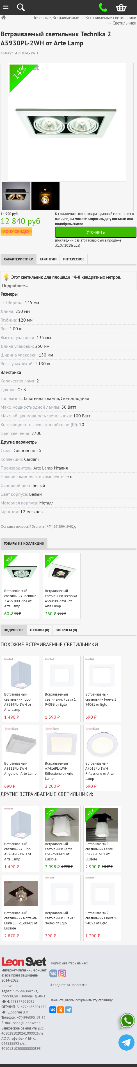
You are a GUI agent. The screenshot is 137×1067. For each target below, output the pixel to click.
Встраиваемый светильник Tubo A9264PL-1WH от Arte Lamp (17, 702)
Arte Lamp (43, 468)
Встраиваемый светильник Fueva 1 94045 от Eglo (60, 918)
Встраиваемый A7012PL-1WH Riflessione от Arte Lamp (99, 771)
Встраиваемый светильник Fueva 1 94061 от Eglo (100, 699)
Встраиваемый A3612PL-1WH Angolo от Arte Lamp (20, 768)
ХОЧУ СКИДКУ (16, 231)
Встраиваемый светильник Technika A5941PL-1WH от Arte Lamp (61, 598)
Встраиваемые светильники (110, 18)
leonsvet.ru (10, 986)
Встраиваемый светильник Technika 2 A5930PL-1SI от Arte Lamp (20, 598)
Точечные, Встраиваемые (56, 18)
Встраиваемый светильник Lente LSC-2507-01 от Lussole (99, 852)
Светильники (124, 23)
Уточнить (95, 232)
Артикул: (8, 53)
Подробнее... (15, 285)
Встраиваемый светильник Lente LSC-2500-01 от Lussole (58, 852)
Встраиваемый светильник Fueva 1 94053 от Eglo (60, 699)
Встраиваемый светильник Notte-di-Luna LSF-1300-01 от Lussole (20, 921)
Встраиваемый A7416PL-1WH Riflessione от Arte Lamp (59, 771)
